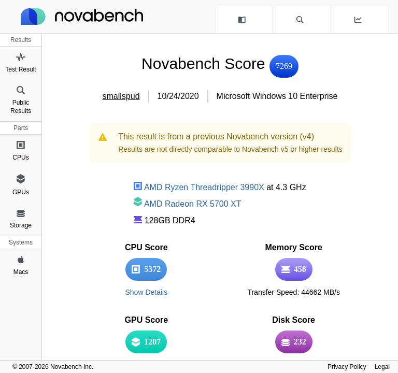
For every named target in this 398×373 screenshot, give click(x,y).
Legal (382, 366)
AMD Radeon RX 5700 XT (187, 203)
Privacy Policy (347, 366)
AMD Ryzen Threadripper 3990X (199, 187)
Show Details (146, 292)
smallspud (121, 96)
